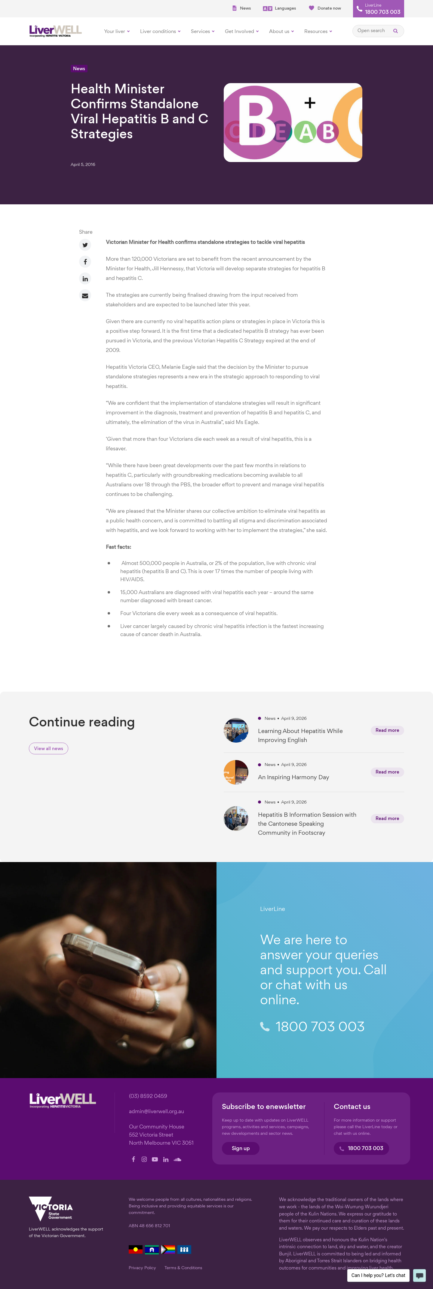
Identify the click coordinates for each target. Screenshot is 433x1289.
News (241, 8)
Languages (279, 8)
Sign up (241, 1148)
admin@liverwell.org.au (156, 1111)
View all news (48, 749)
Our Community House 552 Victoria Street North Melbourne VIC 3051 (161, 1135)
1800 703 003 (383, 12)
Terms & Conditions (183, 1268)
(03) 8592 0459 (148, 1096)
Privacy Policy (142, 1268)
